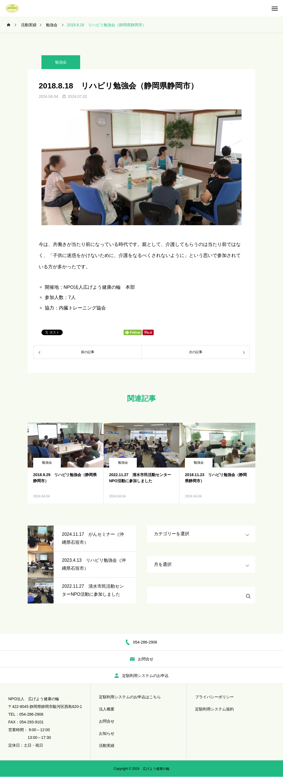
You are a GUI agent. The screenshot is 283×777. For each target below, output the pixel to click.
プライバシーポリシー (214, 697)
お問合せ (106, 721)
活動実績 (106, 745)
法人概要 (106, 709)
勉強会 (61, 62)
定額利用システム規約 (214, 709)
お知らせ (106, 733)
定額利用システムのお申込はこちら (130, 697)
